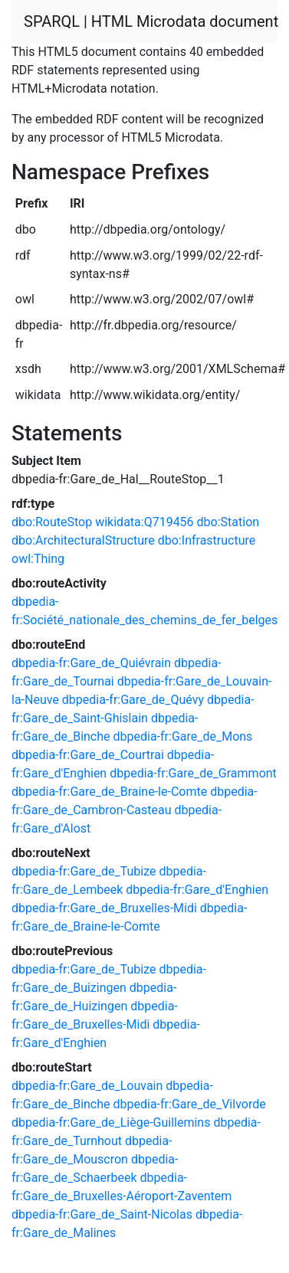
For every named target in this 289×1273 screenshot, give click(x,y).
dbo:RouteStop (51, 522)
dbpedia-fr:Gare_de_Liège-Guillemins (110, 1122)
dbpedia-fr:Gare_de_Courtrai (87, 755)
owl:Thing (37, 558)
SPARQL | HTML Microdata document (151, 21)
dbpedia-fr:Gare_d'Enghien (197, 889)
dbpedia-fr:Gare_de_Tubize (83, 871)
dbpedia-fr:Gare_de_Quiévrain (91, 663)
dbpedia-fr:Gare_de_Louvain (87, 1085)
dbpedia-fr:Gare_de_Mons (183, 736)
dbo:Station (228, 522)
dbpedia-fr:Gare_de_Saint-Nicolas (101, 1214)
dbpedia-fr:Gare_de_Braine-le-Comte (109, 791)
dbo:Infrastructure (207, 540)
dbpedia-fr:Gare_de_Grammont (193, 773)
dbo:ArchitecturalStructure (83, 540)
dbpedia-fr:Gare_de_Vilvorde (189, 1104)
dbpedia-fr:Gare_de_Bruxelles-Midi (104, 908)
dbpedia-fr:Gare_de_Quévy (133, 699)
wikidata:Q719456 (144, 522)
